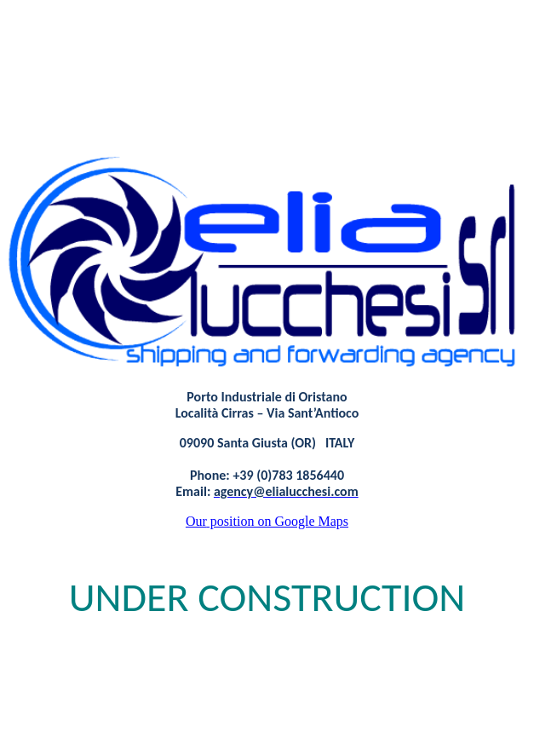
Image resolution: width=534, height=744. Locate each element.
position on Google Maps (267, 521)
